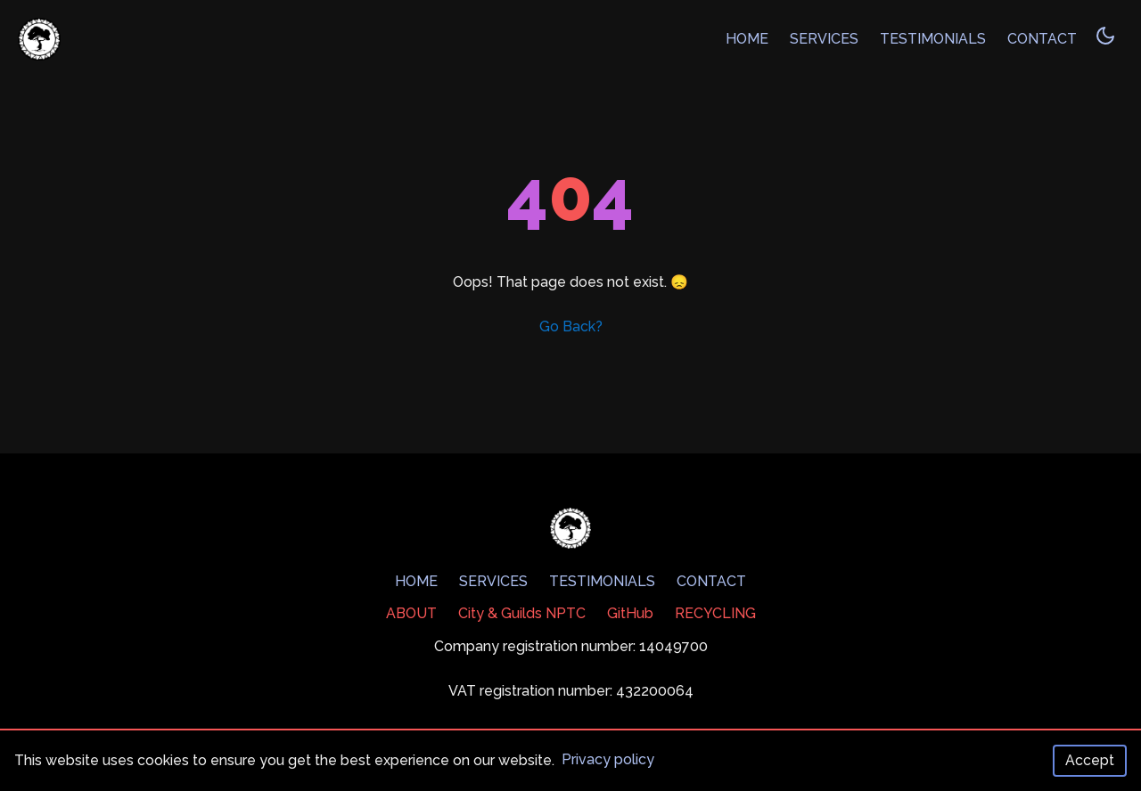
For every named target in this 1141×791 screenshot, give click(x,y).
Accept (1089, 760)
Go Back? (571, 326)
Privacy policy (608, 759)
